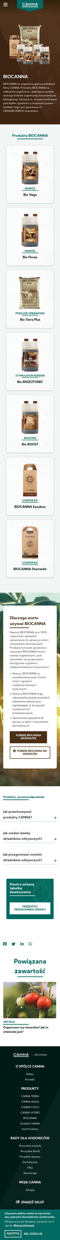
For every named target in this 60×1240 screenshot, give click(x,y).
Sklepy (30, 1074)
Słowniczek (30, 1173)
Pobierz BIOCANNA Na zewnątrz (32, 752)
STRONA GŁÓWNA (21, 1055)
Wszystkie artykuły (30, 1146)
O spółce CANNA (30, 1066)
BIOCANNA (41, 1055)
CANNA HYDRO (30, 1113)
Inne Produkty (30, 1129)
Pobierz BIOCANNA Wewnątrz (28, 737)
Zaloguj (30, 1190)
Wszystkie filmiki (30, 1151)
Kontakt (30, 1079)
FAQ (30, 1168)
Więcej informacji (23, 1226)
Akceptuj (13, 1234)
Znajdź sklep (32, 1202)
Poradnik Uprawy (30, 1157)
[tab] (30, 810)
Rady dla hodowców (30, 1138)
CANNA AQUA (30, 1102)
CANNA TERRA (30, 1096)
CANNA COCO (30, 1107)
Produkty (30, 1089)
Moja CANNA (30, 1182)
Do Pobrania (30, 1162)
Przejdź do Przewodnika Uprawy (30, 908)
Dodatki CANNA (30, 1124)
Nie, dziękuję (33, 1234)
